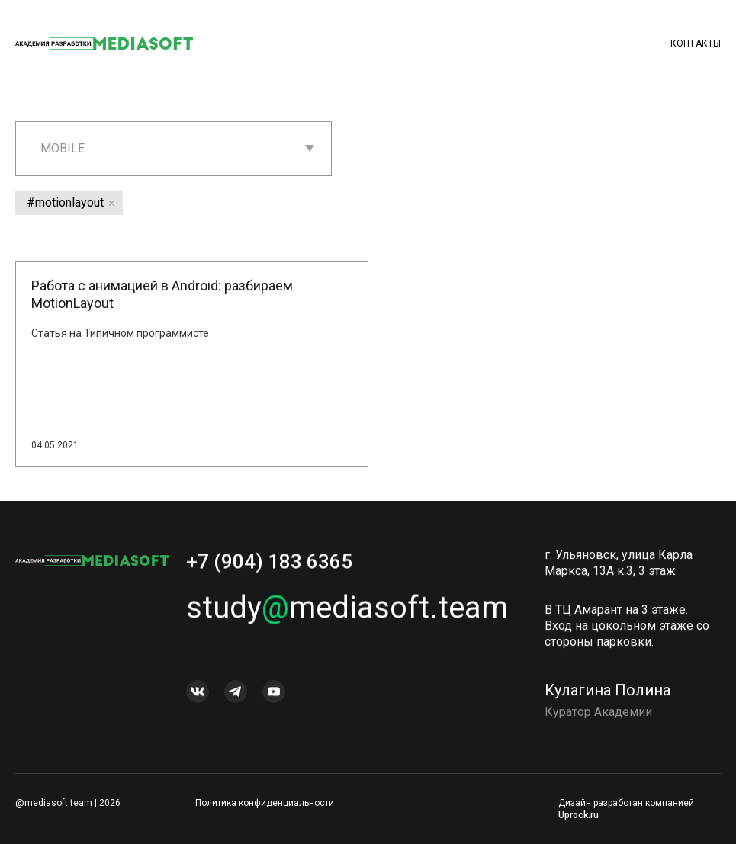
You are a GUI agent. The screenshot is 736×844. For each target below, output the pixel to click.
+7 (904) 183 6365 (269, 565)
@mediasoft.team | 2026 (68, 802)
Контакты (695, 43)
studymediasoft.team (347, 612)
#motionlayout (65, 202)
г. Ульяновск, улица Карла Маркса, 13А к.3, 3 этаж (619, 567)
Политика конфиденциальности (264, 802)
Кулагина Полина (607, 694)
